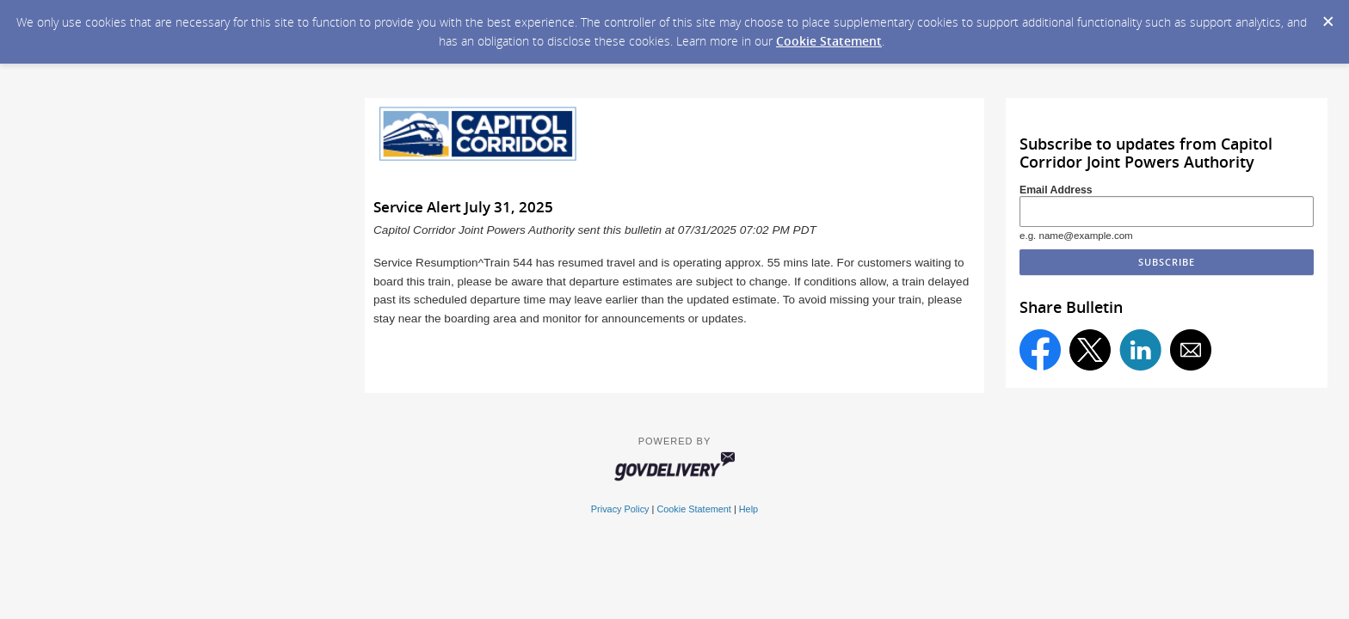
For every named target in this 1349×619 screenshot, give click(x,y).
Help (748, 509)
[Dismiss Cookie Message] (1327, 16)
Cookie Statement (829, 41)
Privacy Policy (620, 509)
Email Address (1056, 190)
